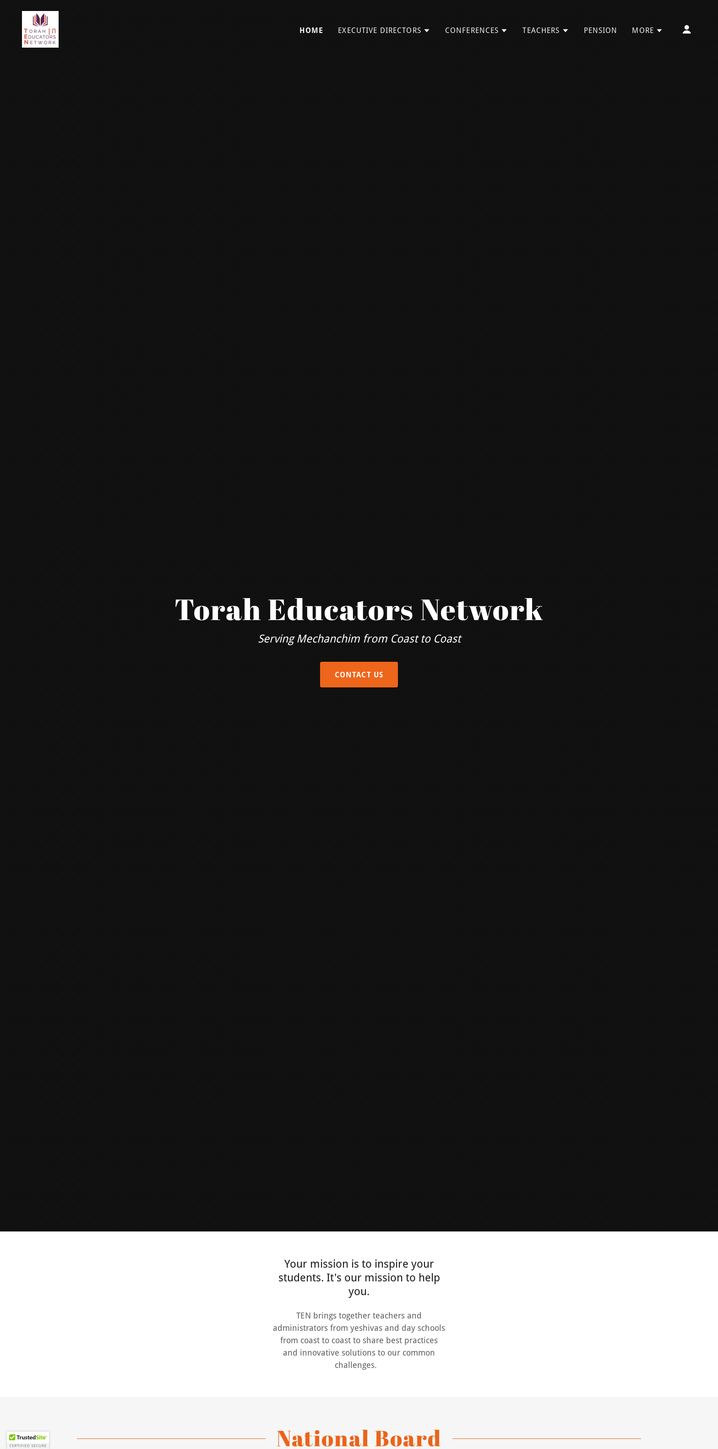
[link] (40, 28)
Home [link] (311, 30)
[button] (384, 30)
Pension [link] (601, 30)
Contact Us (359, 674)
